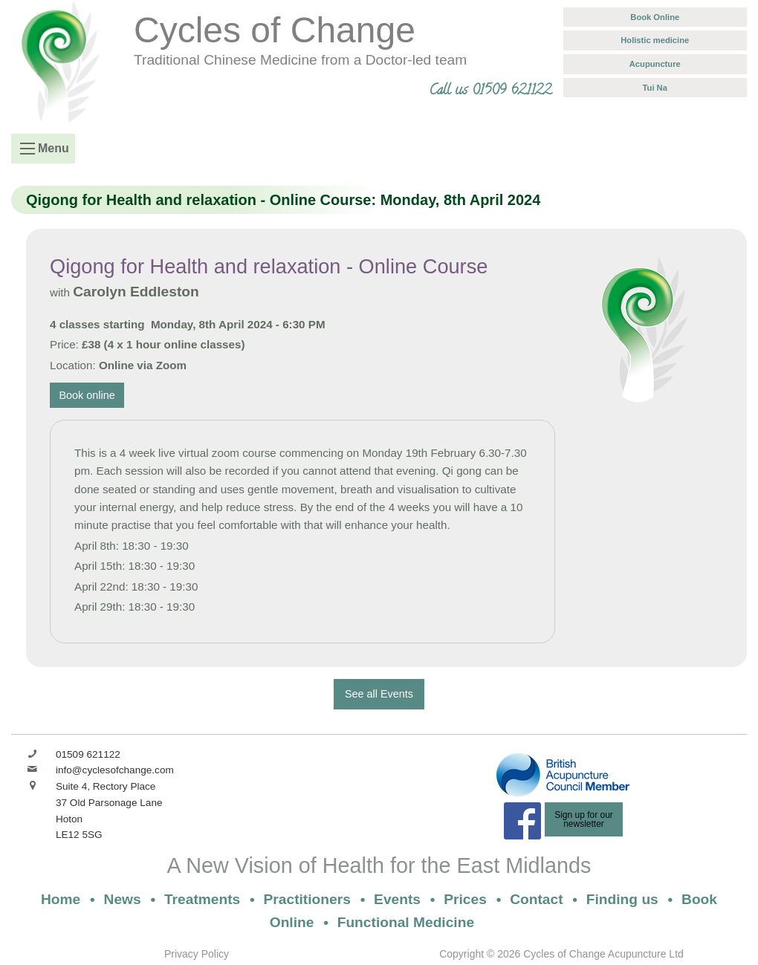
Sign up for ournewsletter (583, 819)
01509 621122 (88, 754)
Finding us (622, 899)
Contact (536, 899)
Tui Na (655, 87)
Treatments (202, 899)
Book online (87, 395)
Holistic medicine (655, 40)
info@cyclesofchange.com (115, 770)
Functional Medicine (405, 922)
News (122, 899)
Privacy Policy (196, 954)
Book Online (654, 17)
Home (60, 899)
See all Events (379, 694)
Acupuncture (655, 63)
